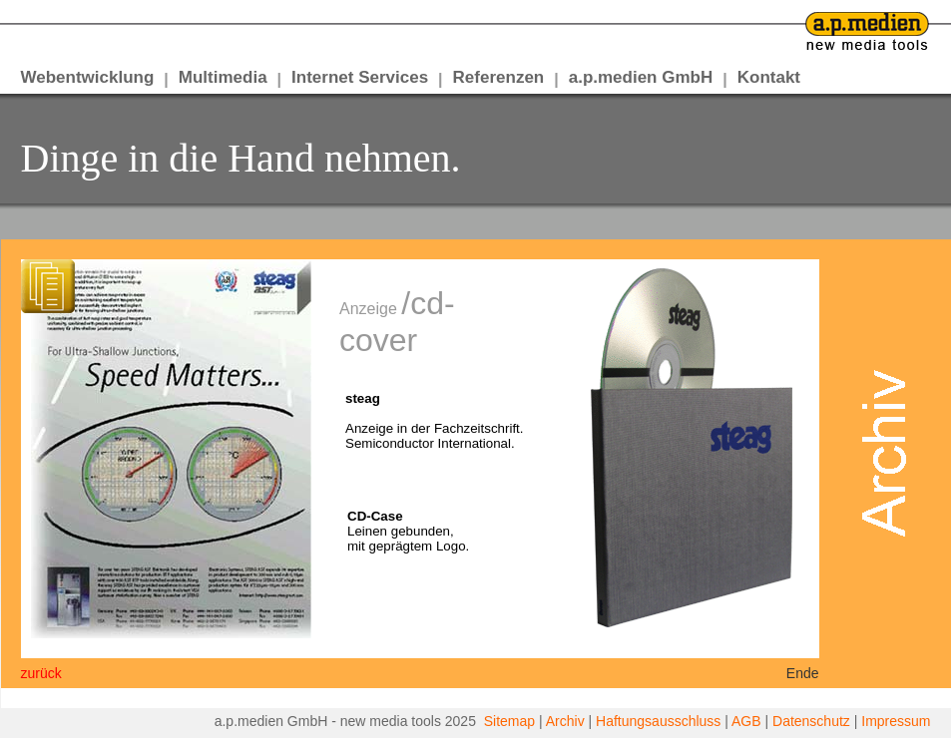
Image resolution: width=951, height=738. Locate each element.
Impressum (895, 721)
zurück (41, 673)
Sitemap (509, 721)
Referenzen (499, 77)
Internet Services (359, 77)
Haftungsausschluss (658, 721)
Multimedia (223, 77)
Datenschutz (811, 721)
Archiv (565, 721)
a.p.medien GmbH (641, 77)
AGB (746, 721)
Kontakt (768, 77)
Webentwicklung (88, 77)
